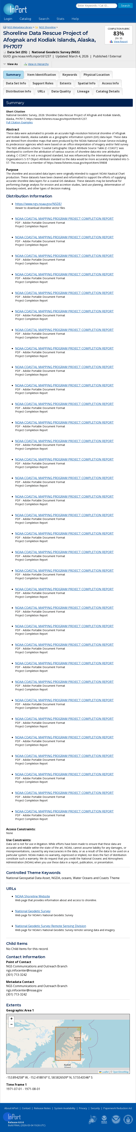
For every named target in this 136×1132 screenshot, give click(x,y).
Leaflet (104, 1072)
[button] (11, 1019)
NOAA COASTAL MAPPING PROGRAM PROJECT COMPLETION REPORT (64, 219)
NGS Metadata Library (19, 27)
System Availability (64, 1108)
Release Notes (42, 1108)
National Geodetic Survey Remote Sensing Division (50, 926)
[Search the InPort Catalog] (96, 5)
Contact (26, 1108)
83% (118, 33)
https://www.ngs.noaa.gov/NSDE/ (38, 204)
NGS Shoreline (47, 27)
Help (75, 19)
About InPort (11, 1108)
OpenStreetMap (121, 1072)
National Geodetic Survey (33, 911)
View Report (121, 41)
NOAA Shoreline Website (32, 896)
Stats (60, 19)
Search (44, 19)
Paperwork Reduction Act (117, 1108)
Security (95, 1108)
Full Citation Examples (19, 122)
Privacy (83, 1108)
